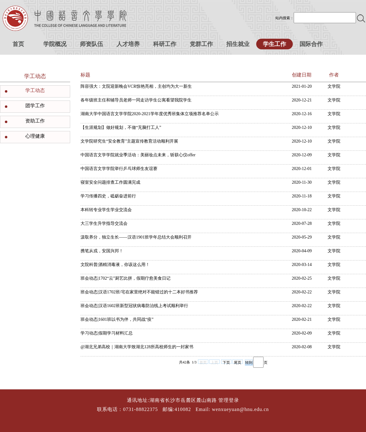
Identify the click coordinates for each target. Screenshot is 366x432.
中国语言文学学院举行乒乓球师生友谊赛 (119, 168)
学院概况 (54, 44)
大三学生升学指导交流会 (104, 223)
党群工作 (201, 44)
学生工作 (274, 44)
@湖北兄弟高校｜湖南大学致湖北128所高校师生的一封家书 (137, 347)
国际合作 (311, 44)
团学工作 (35, 105)
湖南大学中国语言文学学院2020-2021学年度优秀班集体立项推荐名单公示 (150, 114)
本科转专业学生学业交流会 (106, 209)
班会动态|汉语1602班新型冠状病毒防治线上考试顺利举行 (134, 305)
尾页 (237, 362)
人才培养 (128, 44)
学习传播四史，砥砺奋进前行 (108, 196)
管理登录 (228, 400)
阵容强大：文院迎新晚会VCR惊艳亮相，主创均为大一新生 (136, 86)
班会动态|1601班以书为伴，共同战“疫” (117, 319)
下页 (226, 362)
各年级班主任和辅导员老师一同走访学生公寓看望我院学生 (136, 100)
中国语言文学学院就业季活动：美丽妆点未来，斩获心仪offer (138, 155)
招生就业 (237, 44)
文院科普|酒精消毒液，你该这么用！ (115, 264)
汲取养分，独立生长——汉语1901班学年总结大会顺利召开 (136, 237)
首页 (18, 44)
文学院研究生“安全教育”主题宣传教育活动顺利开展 (129, 141)
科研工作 (164, 44)
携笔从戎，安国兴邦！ (102, 251)
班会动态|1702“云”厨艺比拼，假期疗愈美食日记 (125, 278)
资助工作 (35, 120)
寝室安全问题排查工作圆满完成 (110, 182)
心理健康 (35, 136)
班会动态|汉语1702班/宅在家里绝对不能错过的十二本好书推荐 (139, 292)
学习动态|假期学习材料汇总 (107, 333)
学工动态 (35, 90)
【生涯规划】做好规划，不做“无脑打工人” (121, 127)
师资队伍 (91, 44)
